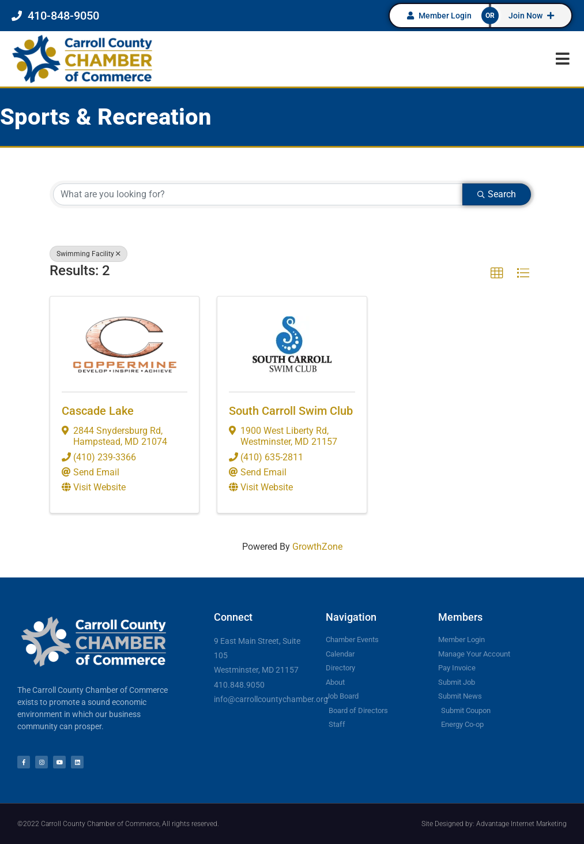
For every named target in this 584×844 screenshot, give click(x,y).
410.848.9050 (239, 684)
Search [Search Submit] (496, 194)
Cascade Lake (98, 411)
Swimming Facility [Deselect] (88, 254)
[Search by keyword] (258, 194)
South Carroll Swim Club (291, 411)
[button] (562, 58)
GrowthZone (317, 546)
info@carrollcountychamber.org (271, 699)
